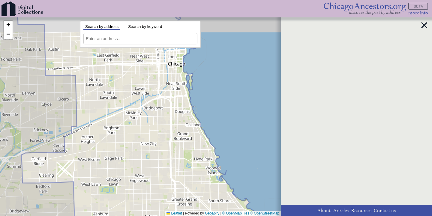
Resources (361, 210)
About (324, 210)
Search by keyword (145, 26)
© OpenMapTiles (235, 213)
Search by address (101, 26)
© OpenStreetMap (264, 213)
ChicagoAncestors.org (364, 6)
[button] (8, 25)
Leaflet (174, 213)
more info (418, 13)
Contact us (385, 210)
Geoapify (212, 213)
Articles (341, 210)
